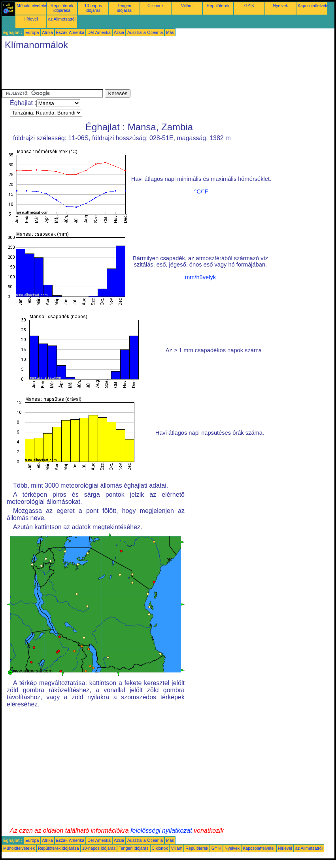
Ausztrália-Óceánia (145, 32)
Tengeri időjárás (124, 8)
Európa (32, 32)
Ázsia (119, 32)
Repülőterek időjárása (62, 8)
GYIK (249, 5)
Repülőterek (218, 5)
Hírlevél (30, 19)
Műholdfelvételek (32, 5)
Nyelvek (280, 5)
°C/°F (201, 191)
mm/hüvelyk (200, 277)
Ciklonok (155, 5)
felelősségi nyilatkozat (161, 830)
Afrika (47, 32)
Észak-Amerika (70, 32)
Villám (187, 5)
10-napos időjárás (93, 8)
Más (170, 32)
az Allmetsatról (62, 19)
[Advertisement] (145, 71)
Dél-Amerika (99, 32)
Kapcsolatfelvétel (314, 5)
